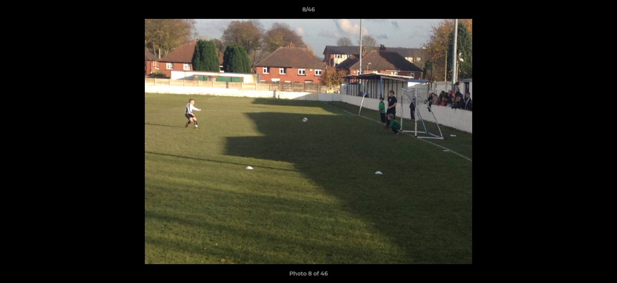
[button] (603, 11)
